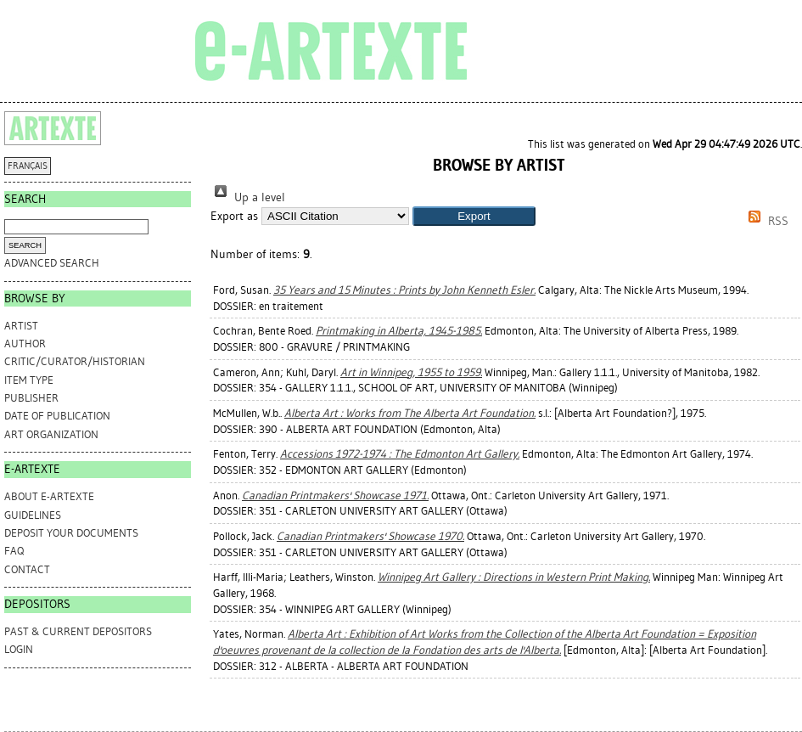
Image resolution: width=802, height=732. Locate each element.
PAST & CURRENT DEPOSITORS (78, 631)
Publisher (31, 397)
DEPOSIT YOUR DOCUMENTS (71, 532)
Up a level (247, 197)
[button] (474, 216)
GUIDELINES (32, 515)
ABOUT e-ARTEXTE (49, 496)
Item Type (28, 380)
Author (25, 343)
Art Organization (51, 434)
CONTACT (27, 569)
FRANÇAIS (28, 166)
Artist (21, 325)
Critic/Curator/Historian (74, 361)
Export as (234, 216)
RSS (765, 221)
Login (18, 649)
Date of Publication (57, 415)
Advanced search (51, 262)
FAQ (14, 550)
